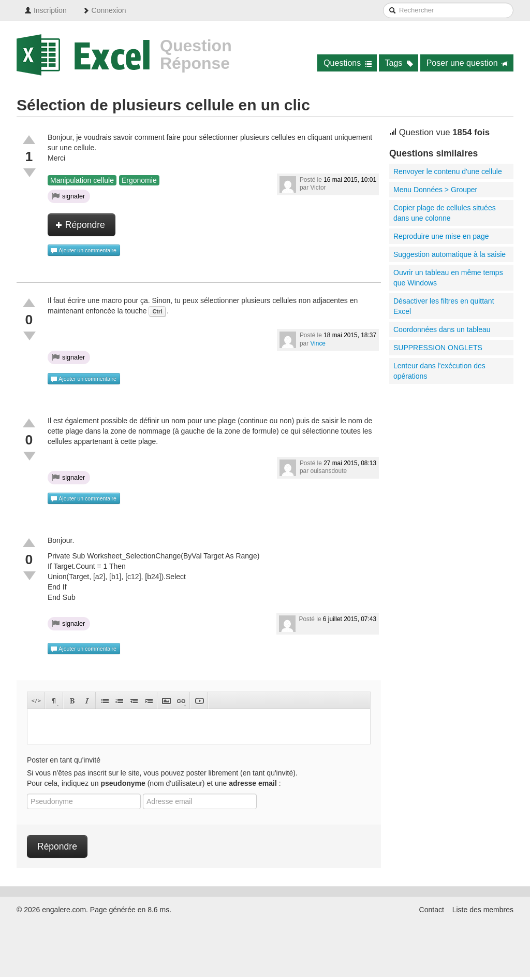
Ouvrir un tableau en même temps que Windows (448, 277)
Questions (347, 63)
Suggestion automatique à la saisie (449, 254)
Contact (431, 910)
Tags (399, 63)
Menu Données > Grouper (435, 189)
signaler (68, 196)
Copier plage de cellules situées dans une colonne (444, 213)
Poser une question (467, 63)
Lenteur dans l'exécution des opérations (439, 371)
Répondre (80, 225)
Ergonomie (139, 180)
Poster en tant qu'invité (63, 760)
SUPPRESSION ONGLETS (437, 347)
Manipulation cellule (82, 180)
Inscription (45, 10)
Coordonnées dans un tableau (442, 329)
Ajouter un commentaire (83, 250)
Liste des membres (482, 910)
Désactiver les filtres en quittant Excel (443, 306)
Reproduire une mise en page (441, 236)
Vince (318, 343)
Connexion (104, 10)
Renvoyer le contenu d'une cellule (447, 171)
